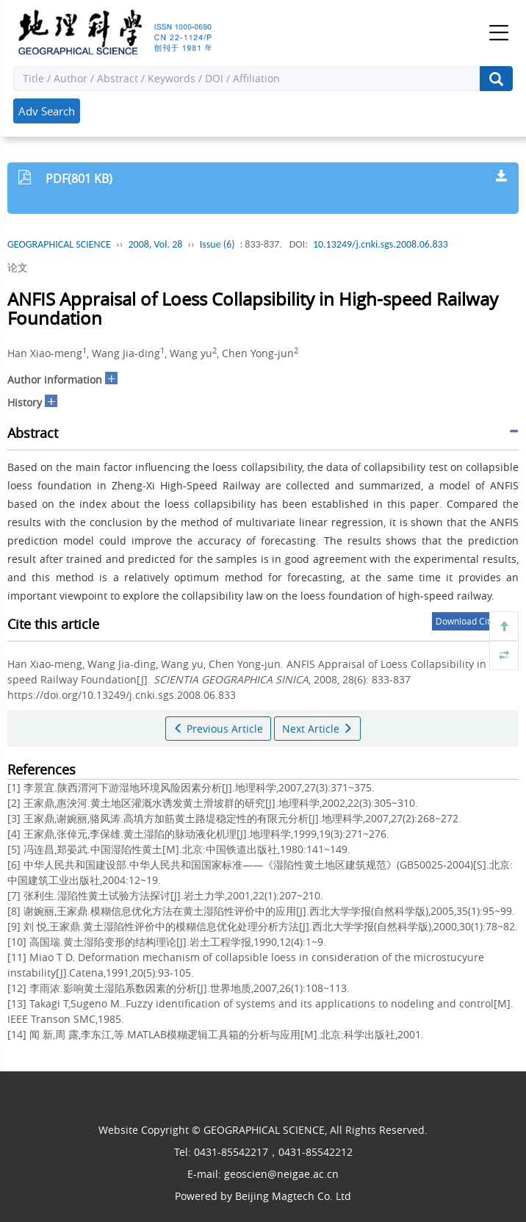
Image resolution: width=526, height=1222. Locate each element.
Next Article (317, 729)
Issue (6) (217, 244)
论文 (17, 267)
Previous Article (218, 729)
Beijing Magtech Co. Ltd (293, 1196)
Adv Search (46, 111)
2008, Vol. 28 (155, 244)
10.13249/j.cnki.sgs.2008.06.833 (380, 244)
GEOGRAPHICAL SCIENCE (59, 244)
